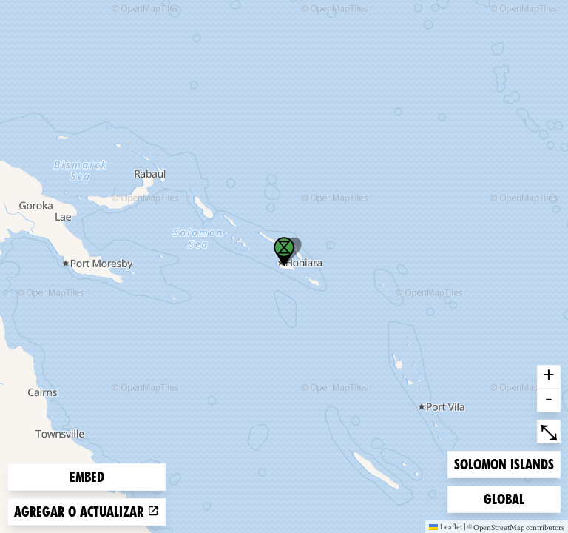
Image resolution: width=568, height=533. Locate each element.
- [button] (549, 400)
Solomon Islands (503, 463)
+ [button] (549, 377)
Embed (87, 477)
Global (507, 498)
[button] (284, 251)
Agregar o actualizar (86, 512)
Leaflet (445, 526)
